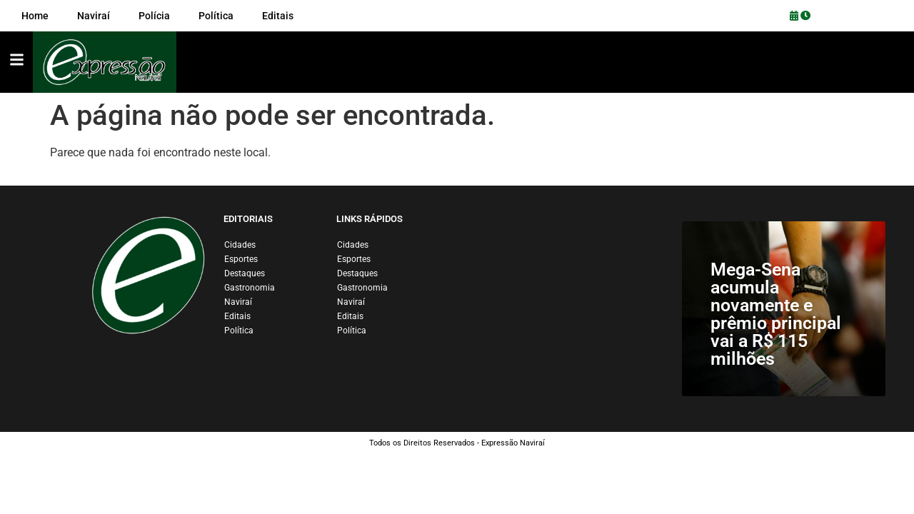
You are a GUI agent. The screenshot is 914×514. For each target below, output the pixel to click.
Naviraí (238, 302)
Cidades (240, 245)
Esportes (241, 259)
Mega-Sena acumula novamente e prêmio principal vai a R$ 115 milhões (775, 314)
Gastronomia (249, 288)
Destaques (244, 273)
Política (238, 331)
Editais (237, 316)
